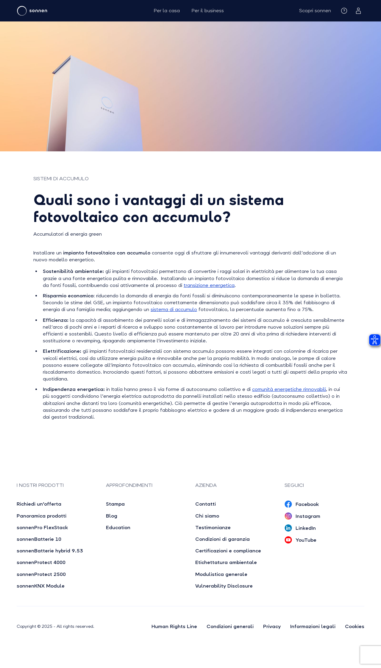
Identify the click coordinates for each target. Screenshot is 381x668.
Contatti (205, 504)
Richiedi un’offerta (39, 504)
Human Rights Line (174, 626)
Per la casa (167, 10)
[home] (50, 10)
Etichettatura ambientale (226, 562)
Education (118, 527)
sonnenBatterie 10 (39, 539)
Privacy (272, 626)
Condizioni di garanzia (222, 539)
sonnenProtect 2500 (41, 574)
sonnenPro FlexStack (42, 527)
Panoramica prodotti (41, 516)
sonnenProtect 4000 (41, 562)
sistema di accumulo (174, 309)
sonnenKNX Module (41, 586)
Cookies (354, 626)
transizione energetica (209, 285)
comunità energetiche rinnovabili (289, 389)
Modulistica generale (221, 574)
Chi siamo (207, 516)
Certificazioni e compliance (228, 551)
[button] (315, 10)
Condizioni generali (230, 626)
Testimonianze (213, 527)
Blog (111, 516)
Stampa (115, 504)
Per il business (208, 10)
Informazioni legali (312, 626)
